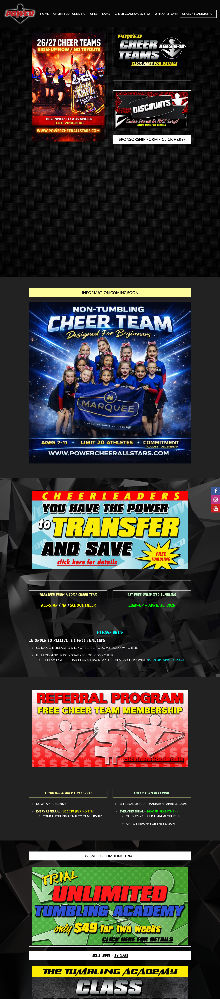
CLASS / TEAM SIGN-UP (198, 13)
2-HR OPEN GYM (166, 13)
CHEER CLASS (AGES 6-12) (133, 13)
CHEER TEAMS (100, 13)
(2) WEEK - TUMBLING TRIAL (110, 856)
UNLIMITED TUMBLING (69, 13)
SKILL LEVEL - (110, 956)
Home (44, 13)
